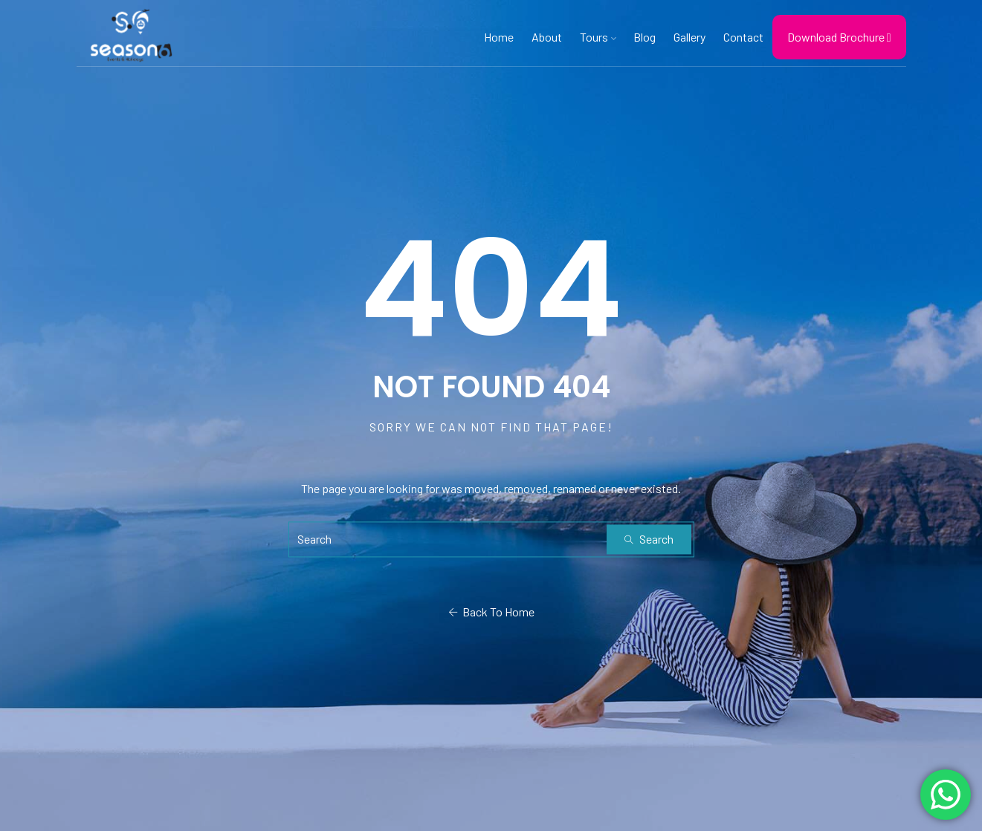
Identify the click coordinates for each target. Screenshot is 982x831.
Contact (743, 37)
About (547, 37)
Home (499, 37)
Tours (598, 37)
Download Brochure (839, 37)
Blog (644, 37)
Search (648, 539)
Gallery (689, 37)
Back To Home (491, 611)
